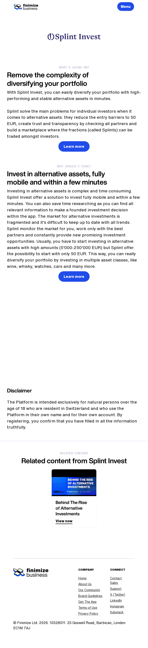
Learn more (74, 146)
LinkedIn (116, 600)
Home (82, 578)
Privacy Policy (88, 613)
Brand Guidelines (90, 595)
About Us (85, 584)
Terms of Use (87, 607)
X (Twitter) (117, 594)
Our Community (89, 590)
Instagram (117, 606)
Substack (117, 612)
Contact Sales (116, 580)
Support (115, 588)
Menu (126, 6)
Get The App (87, 601)
